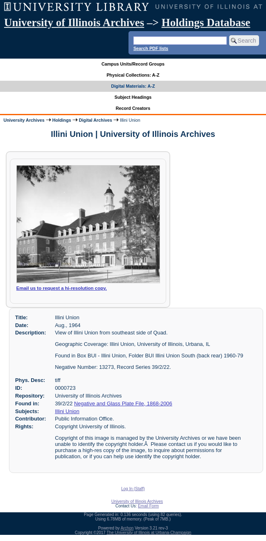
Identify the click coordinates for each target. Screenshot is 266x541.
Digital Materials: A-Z (133, 86)
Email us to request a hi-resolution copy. (61, 288)
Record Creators (133, 108)
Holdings (61, 120)
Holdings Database (206, 22)
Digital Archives (95, 120)
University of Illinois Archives (74, 22)
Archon (127, 528)
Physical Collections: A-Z (132, 75)
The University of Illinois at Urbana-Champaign (149, 532)
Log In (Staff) (133, 488)
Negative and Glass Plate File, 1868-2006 (123, 403)
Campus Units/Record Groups (133, 63)
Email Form (148, 506)
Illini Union (67, 411)
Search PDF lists (150, 48)
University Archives (23, 120)
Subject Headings (133, 97)
